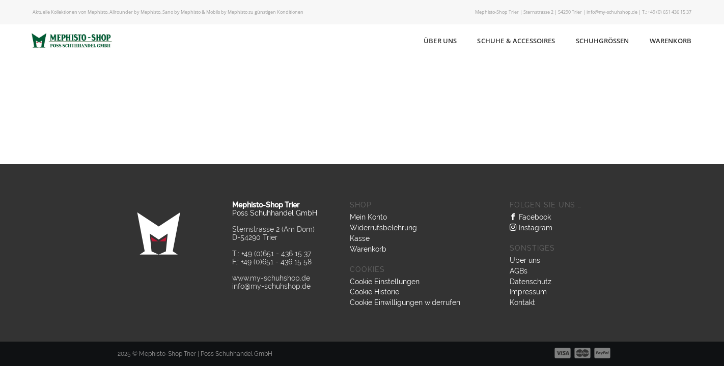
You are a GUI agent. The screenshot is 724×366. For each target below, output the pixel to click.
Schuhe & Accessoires (516, 40)
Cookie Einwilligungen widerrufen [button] (405, 302)
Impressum (528, 292)
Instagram (531, 228)
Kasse (360, 238)
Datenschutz (530, 282)
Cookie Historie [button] (374, 292)
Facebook (530, 217)
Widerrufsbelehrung (383, 228)
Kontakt (522, 302)
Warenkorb (670, 40)
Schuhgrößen (602, 40)
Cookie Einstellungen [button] (385, 282)
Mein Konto (368, 217)
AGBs (518, 271)
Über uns (440, 40)
